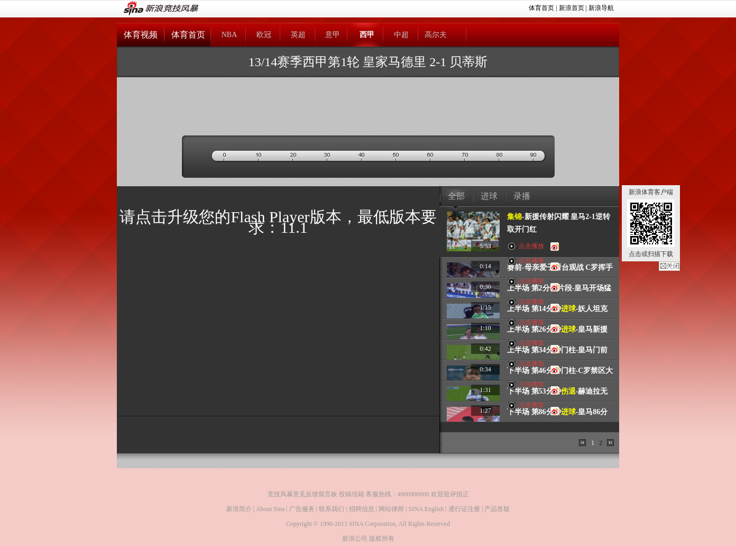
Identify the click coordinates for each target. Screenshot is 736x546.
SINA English (426, 509)
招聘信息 (361, 509)
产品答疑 (497, 509)
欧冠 (263, 35)
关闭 (669, 266)
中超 (401, 35)
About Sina (270, 509)
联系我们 (331, 509)
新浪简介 (239, 509)
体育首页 (541, 8)
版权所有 (381, 538)
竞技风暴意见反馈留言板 (302, 494)
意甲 (332, 35)
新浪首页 (571, 8)
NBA (229, 35)
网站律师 (391, 509)
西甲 (367, 35)
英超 (298, 35)
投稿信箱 (351, 494)
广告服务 (302, 509)
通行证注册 (464, 509)
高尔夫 (436, 35)
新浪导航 (601, 8)
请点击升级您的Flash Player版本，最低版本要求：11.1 (277, 222)
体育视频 (141, 34)
